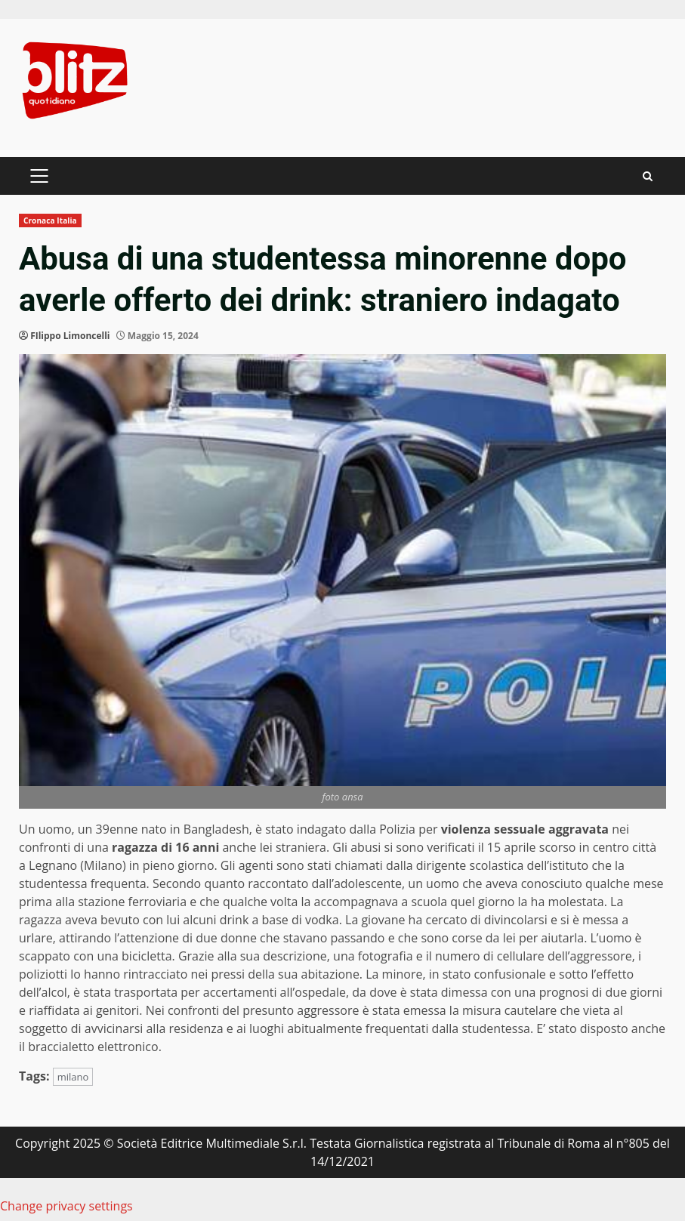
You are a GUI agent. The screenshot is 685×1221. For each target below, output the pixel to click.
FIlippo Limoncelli (70, 335)
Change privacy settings (66, 1206)
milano (73, 1077)
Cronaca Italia (50, 220)
